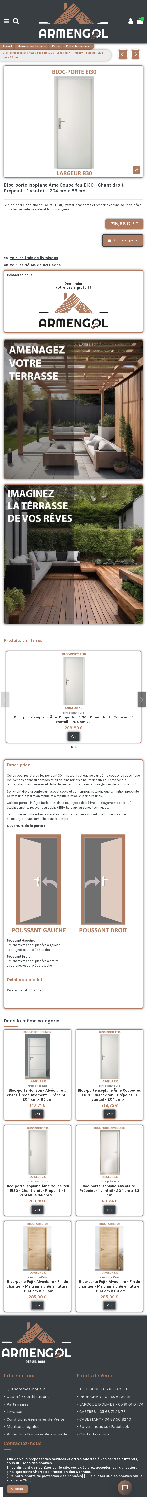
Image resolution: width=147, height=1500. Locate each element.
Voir (73, 736)
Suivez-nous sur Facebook (104, 1426)
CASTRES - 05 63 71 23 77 (102, 1411)
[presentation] (12, 1496)
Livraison (15, 1411)
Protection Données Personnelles (38, 1434)
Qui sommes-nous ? (26, 1389)
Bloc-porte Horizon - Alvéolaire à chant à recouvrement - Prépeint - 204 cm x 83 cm (37, 1095)
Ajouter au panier (122, 240)
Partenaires (18, 1404)
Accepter (17, 1489)
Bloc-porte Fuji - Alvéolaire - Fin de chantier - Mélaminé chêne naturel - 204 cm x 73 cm (37, 1286)
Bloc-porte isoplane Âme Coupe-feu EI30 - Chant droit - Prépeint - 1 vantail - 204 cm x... (74, 719)
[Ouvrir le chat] (125, 1487)
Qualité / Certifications (28, 1396)
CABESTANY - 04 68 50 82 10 (105, 1419)
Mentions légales (23, 1426)
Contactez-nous (94, 1434)
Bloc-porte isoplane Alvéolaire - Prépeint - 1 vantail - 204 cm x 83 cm (109, 1190)
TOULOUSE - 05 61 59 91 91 (103, 1389)
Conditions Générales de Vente (35, 1419)
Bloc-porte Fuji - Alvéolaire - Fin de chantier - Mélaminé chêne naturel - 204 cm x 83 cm (109, 1286)
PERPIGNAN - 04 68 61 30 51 (104, 1396)
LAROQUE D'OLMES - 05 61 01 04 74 (111, 1404)
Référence (14, 990)
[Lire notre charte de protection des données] (44, 1476)
